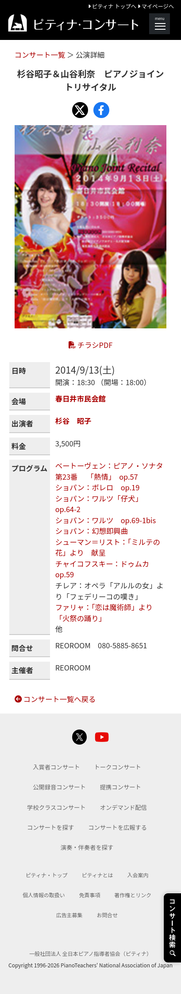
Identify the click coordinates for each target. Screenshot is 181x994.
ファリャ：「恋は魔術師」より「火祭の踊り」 (104, 612)
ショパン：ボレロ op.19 (97, 487)
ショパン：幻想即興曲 (91, 530)
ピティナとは (97, 875)
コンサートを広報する (117, 827)
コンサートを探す (50, 827)
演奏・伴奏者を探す (87, 847)
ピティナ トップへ (113, 6)
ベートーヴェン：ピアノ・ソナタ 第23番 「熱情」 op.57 (112, 471)
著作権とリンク (132, 895)
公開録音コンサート (59, 787)
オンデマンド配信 (123, 807)
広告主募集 (69, 915)
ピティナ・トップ (47, 875)
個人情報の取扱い (44, 895)
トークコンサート (117, 767)
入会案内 (138, 875)
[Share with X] (80, 110)
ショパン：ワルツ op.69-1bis (105, 520)
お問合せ (107, 915)
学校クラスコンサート (56, 807)
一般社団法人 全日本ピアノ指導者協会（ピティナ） (90, 953)
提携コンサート (120, 787)
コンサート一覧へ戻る (55, 699)
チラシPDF (90, 344)
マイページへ (156, 6)
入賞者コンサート (56, 767)
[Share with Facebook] (101, 110)
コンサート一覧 (41, 54)
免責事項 (89, 895)
